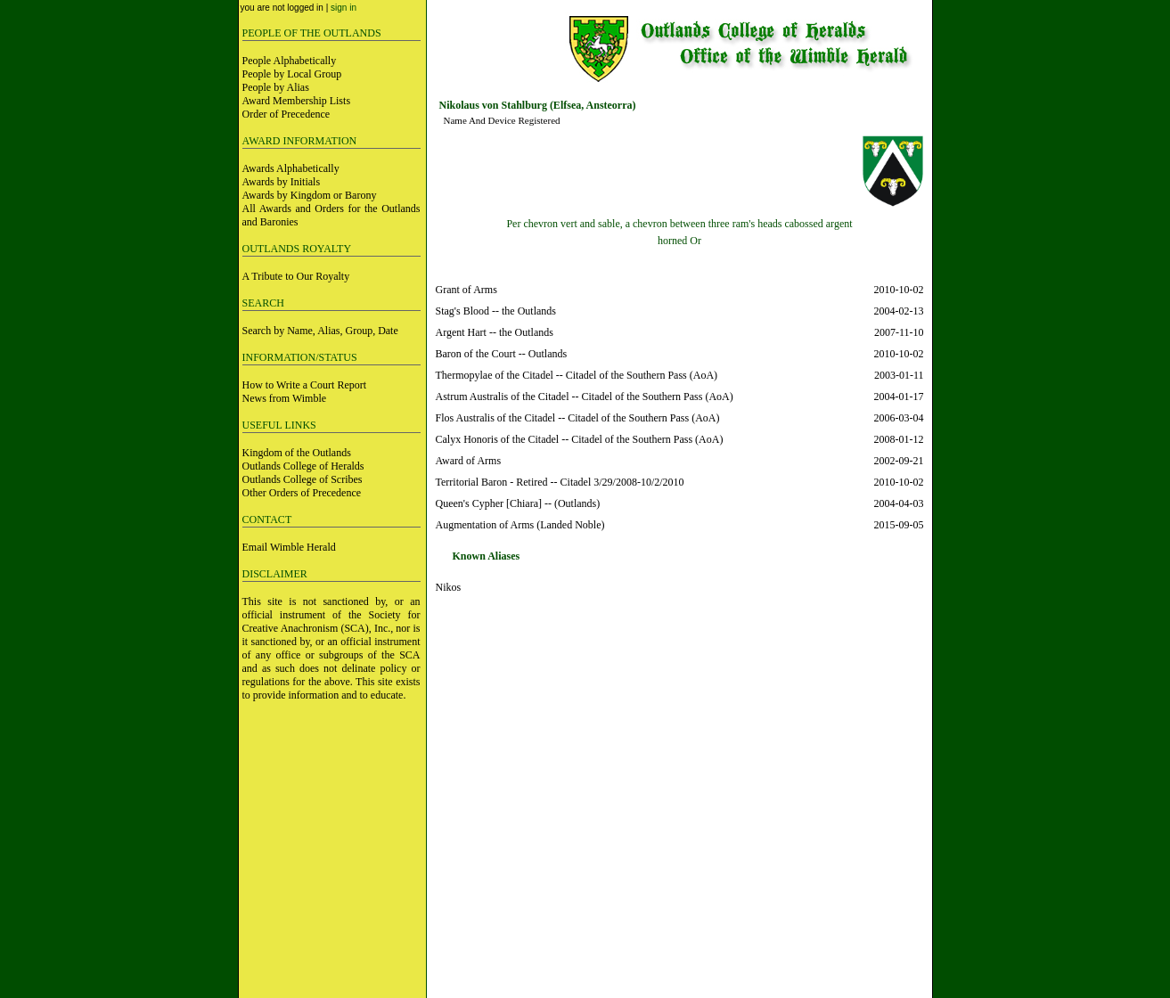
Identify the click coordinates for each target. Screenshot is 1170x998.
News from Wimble (284, 398)
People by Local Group (292, 74)
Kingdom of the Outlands (296, 452)
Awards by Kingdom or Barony (309, 195)
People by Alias (275, 87)
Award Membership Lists (296, 100)
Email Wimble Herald (289, 547)
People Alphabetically (289, 60)
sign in (343, 7)
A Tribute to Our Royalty (296, 276)
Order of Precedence (286, 114)
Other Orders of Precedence (302, 493)
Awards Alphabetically (291, 168)
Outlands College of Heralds (303, 466)
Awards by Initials (281, 182)
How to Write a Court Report (304, 385)
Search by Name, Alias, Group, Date (320, 330)
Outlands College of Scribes (302, 479)
